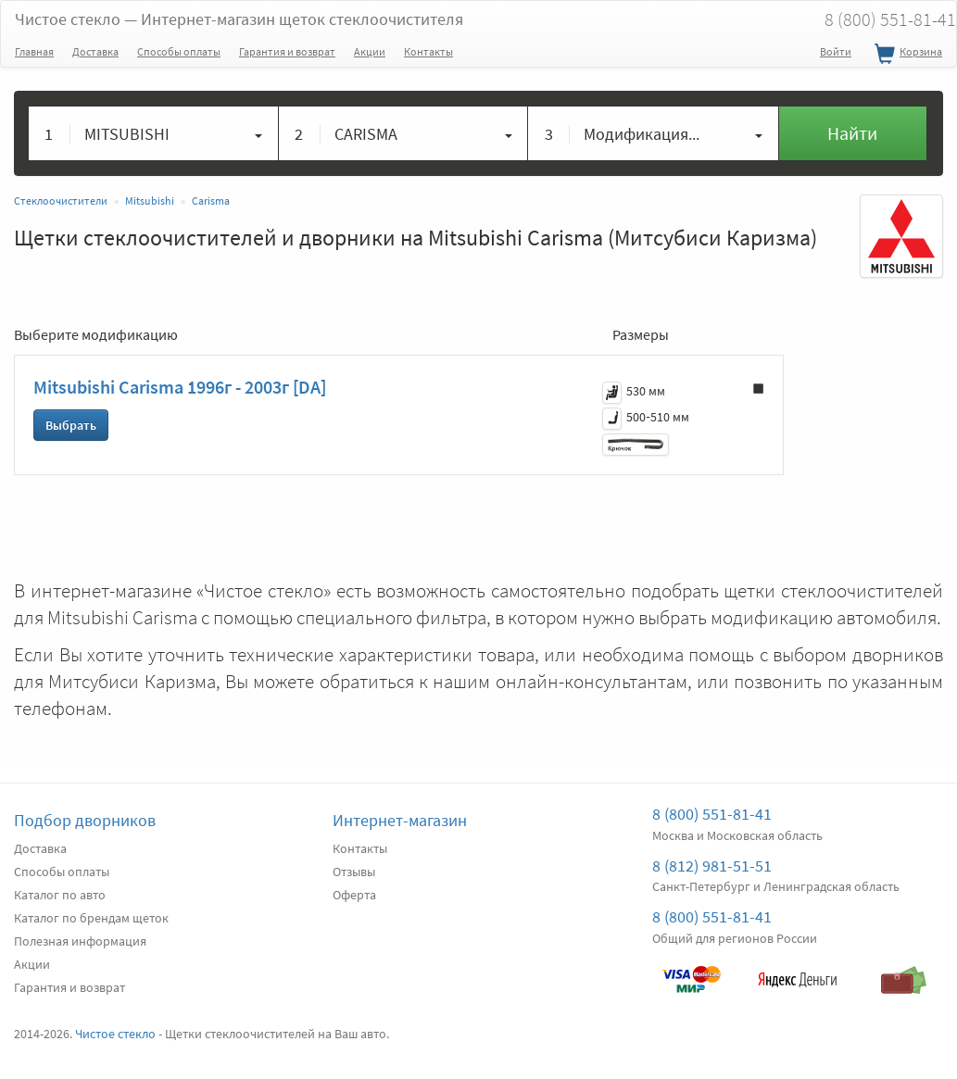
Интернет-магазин (400, 820)
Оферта (354, 894)
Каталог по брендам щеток (91, 918)
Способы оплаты (178, 51)
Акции (369, 51)
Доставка (95, 51)
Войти (835, 51)
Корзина (906, 55)
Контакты (428, 51)
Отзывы (354, 871)
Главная (34, 51)
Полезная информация (80, 941)
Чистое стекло (239, 19)
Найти (852, 132)
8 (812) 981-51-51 (712, 865)
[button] (154, 133)
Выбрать (70, 425)
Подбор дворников (85, 820)
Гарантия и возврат (287, 51)
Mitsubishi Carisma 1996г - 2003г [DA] (179, 386)
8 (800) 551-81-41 (712, 813)
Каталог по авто (60, 894)
